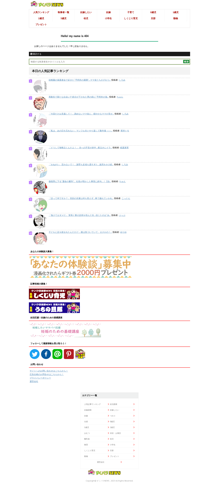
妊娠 (108, 12)
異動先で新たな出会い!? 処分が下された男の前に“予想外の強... (79, 96)
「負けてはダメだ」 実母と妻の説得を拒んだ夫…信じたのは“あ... (80, 215)
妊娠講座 (88, 410)
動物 (175, 18)
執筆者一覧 (63, 12)
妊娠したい (86, 12)
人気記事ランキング (92, 404)
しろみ (122, 80)
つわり (112, 416)
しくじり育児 (131, 18)
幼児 (86, 18)
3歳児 (63, 18)
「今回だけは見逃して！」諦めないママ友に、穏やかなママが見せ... (81, 113)
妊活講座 (113, 404)
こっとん (126, 198)
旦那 (153, 18)
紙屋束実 (124, 147)
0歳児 (153, 12)
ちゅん (120, 96)
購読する (35, 54)
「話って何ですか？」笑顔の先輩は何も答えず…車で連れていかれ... (81, 198)
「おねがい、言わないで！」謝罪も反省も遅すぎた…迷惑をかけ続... (81, 164)
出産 (86, 421)
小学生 (108, 18)
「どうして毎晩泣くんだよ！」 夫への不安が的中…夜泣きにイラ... (80, 147)
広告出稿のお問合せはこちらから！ (47, 374)
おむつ (87, 433)
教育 (86, 445)
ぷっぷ (122, 215)
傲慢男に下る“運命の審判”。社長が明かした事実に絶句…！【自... (80, 181)
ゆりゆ (123, 232)
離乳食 (87, 439)
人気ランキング (41, 12)
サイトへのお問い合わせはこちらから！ (49, 371)
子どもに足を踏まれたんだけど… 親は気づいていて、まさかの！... (80, 232)
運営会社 (34, 381)
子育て (130, 12)
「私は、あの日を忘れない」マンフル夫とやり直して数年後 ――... (80, 130)
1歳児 (176, 12)
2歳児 (41, 18)
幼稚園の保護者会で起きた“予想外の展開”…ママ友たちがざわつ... (80, 80)
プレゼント (41, 24)
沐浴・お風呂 (115, 433)
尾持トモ (125, 130)
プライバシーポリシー (40, 378)
